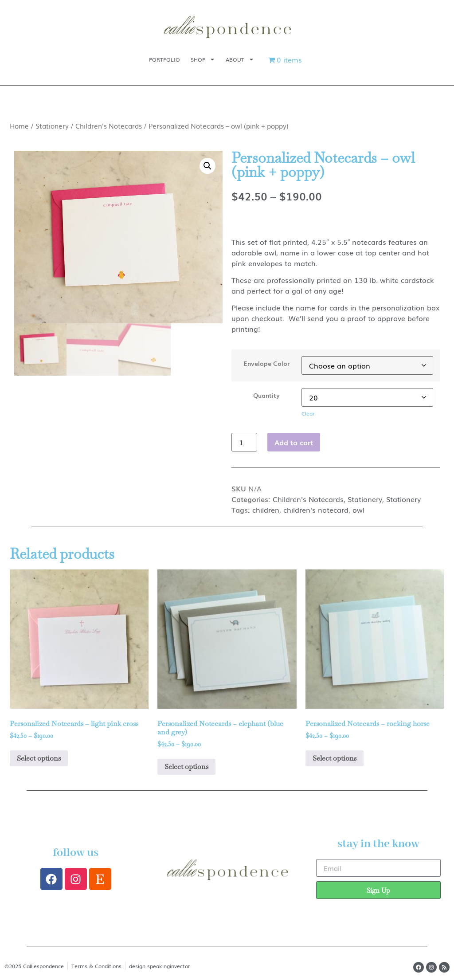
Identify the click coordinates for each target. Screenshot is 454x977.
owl (358, 509)
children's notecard (315, 509)
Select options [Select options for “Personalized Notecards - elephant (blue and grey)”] (186, 766)
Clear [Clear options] (308, 413)
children (265, 509)
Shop (203, 59)
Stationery (52, 125)
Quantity (266, 395)
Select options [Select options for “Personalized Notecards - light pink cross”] (39, 758)
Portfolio (164, 59)
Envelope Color (266, 363)
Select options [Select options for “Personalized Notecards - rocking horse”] (334, 758)
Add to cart (293, 442)
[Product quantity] (244, 442)
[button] (207, 166)
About (240, 59)
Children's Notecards (108, 125)
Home (19, 125)
